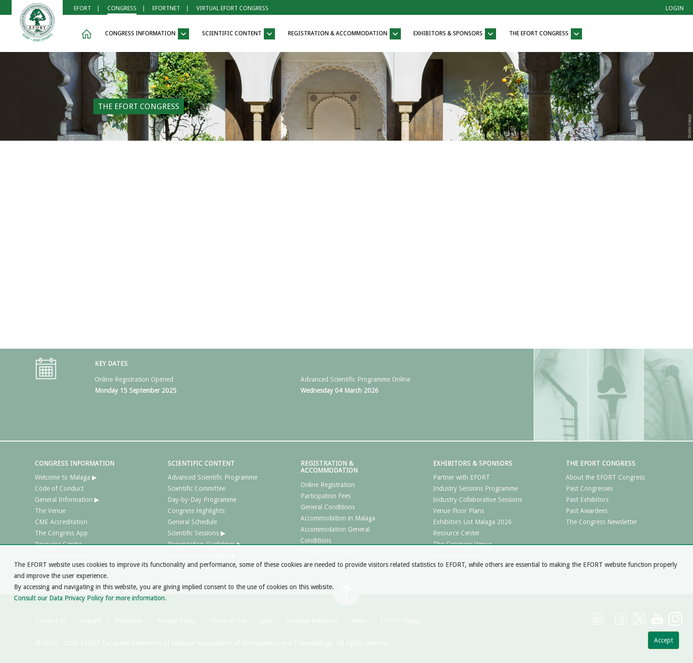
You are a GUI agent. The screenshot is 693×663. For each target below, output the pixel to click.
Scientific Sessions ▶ (197, 533)
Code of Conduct (59, 488)
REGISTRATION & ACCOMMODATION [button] (344, 33)
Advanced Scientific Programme (212, 477)
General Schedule (192, 522)
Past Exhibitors (587, 499)
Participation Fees (326, 496)
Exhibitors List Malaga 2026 (472, 522)
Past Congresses (589, 488)
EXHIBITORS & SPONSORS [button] (454, 33)
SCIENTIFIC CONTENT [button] (238, 33)
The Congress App (61, 533)
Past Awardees (587, 510)
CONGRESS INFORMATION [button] (147, 33)
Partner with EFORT (461, 477)
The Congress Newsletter (601, 522)
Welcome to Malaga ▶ (66, 477)
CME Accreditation (61, 522)
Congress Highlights (196, 510)
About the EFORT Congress (605, 477)
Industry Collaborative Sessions (477, 499)
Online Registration (328, 484)
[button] (85, 34)
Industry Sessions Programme (475, 488)
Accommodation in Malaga (338, 518)
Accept (663, 640)
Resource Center (456, 533)
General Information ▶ (67, 499)
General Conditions (328, 507)
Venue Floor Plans (458, 510)
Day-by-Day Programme (202, 499)
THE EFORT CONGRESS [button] (545, 33)
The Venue (50, 510)
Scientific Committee (196, 488)
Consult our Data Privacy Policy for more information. (90, 598)
